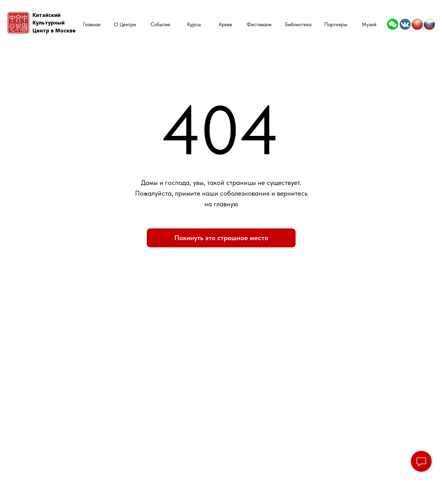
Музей (369, 24)
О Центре (125, 24)
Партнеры (335, 24)
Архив (225, 24)
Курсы (194, 24)
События (160, 24)
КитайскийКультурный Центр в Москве (54, 23)
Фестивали (259, 24)
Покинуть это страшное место (221, 238)
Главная (91, 24)
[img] (392, 24)
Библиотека (298, 24)
